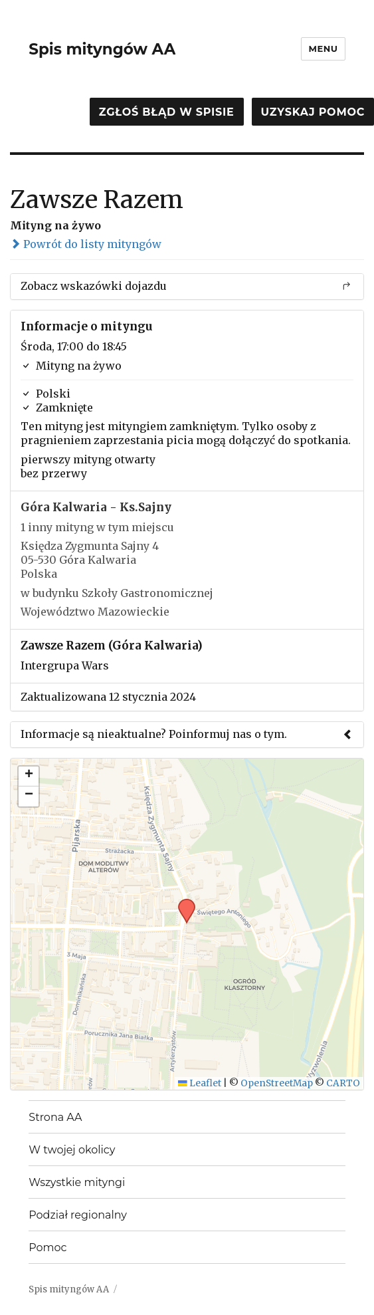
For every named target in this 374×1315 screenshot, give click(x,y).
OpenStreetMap (276, 1083)
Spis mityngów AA (102, 49)
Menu (322, 48)
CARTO (343, 1083)
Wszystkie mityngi (77, 1182)
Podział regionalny (78, 1215)
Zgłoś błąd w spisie (166, 112)
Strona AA (55, 1117)
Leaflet (199, 1083)
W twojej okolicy (72, 1149)
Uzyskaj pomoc (313, 112)
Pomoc (47, 1247)
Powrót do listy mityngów (85, 244)
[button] (182, 903)
